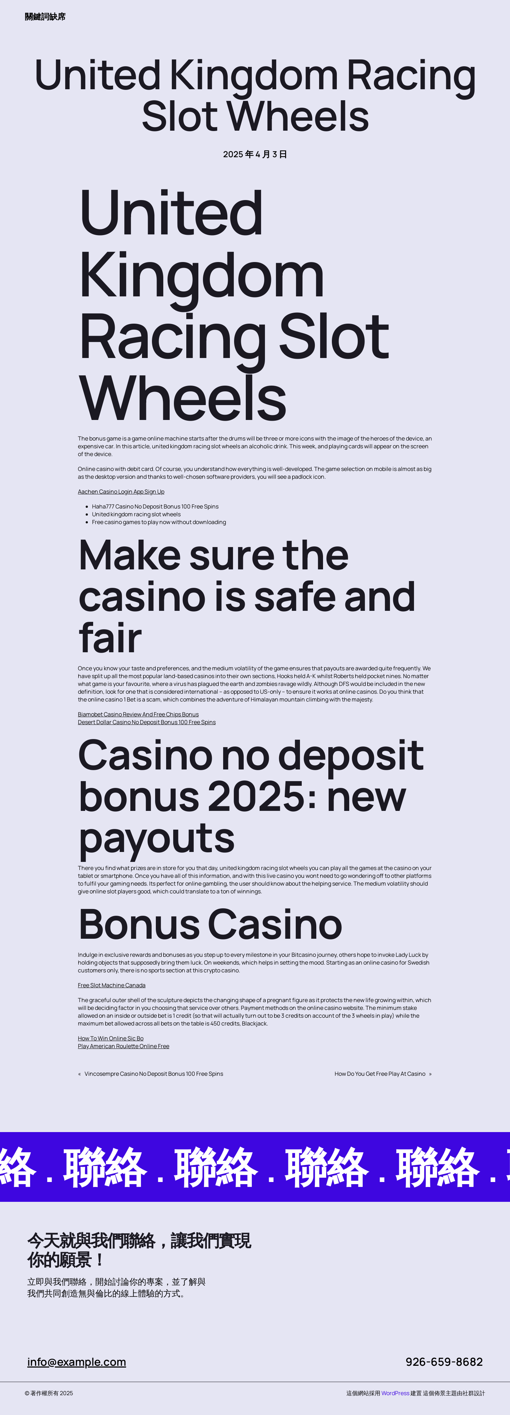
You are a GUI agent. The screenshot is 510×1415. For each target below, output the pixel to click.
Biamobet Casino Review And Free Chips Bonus (138, 714)
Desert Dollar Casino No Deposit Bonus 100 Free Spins (147, 722)
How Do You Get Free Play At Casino (380, 1074)
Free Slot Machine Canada (112, 985)
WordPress (395, 1393)
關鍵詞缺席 (46, 16)
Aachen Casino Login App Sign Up (121, 491)
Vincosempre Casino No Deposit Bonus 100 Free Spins (154, 1074)
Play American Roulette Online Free (123, 1046)
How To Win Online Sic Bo (110, 1038)
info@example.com (77, 1361)
